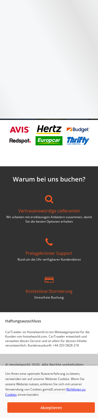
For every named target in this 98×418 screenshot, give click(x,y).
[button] (51, 407)
